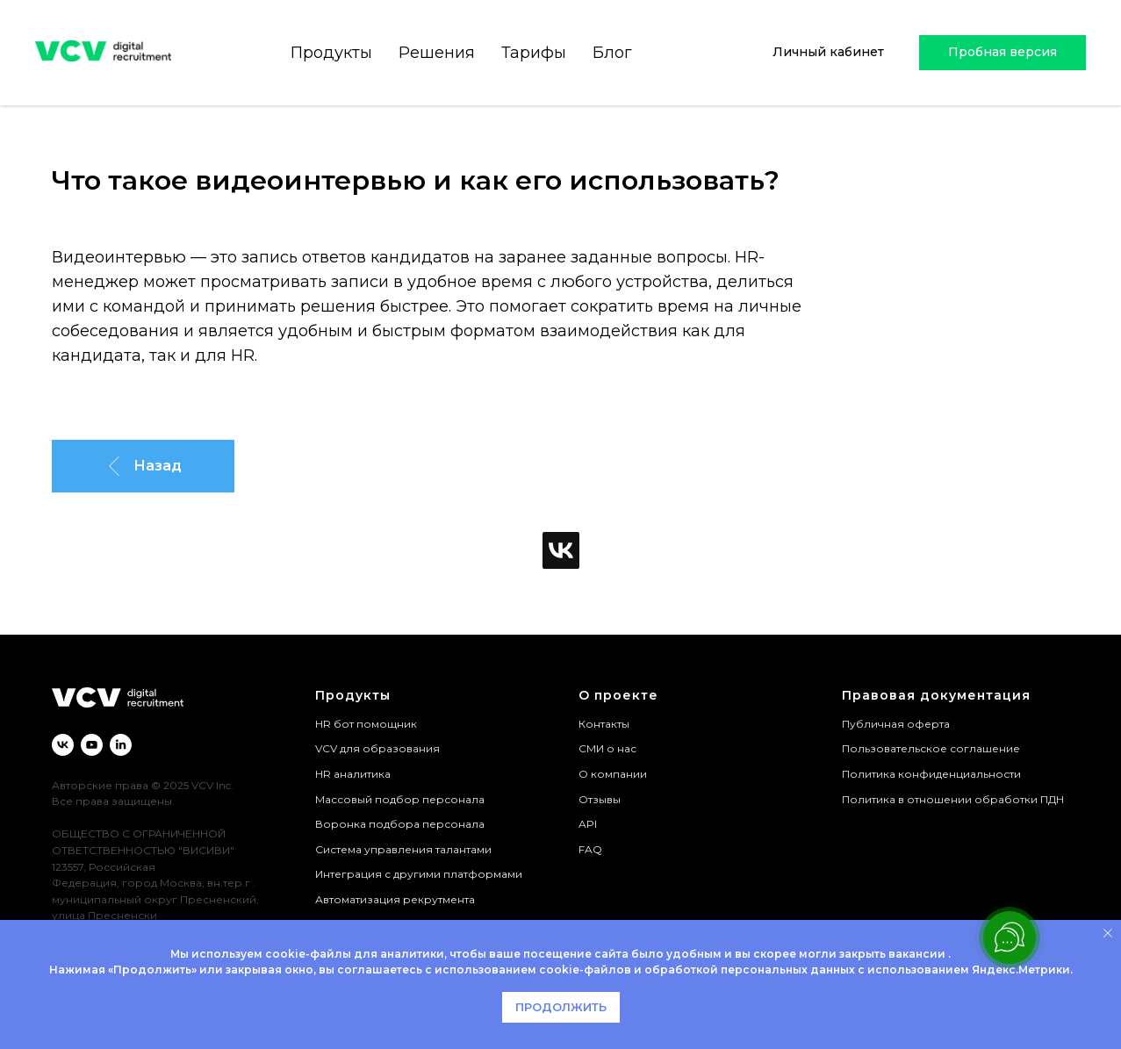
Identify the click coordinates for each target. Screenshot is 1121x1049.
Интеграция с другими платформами (418, 873)
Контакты (603, 723)
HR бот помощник (366, 723)
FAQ (590, 849)
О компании (612, 773)
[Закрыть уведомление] (1108, 933)
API (587, 823)
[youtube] (92, 745)
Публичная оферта (896, 723)
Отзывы (599, 799)
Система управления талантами (403, 849)
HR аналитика (353, 773)
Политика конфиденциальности (931, 773)
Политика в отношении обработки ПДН (953, 799)
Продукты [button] (329, 52)
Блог (609, 52)
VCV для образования (377, 748)
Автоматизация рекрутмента (395, 899)
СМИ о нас (607, 748)
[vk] (63, 745)
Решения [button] (434, 52)
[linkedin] (121, 745)
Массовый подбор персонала (400, 799)
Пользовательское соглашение (931, 748)
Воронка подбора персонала (400, 823)
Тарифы (531, 52)
